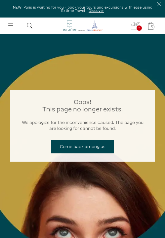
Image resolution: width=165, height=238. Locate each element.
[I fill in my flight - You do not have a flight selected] (136, 25)
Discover (96, 11)
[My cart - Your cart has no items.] (151, 26)
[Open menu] (10, 25)
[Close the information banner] (159, 4)
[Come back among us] (82, 146)
